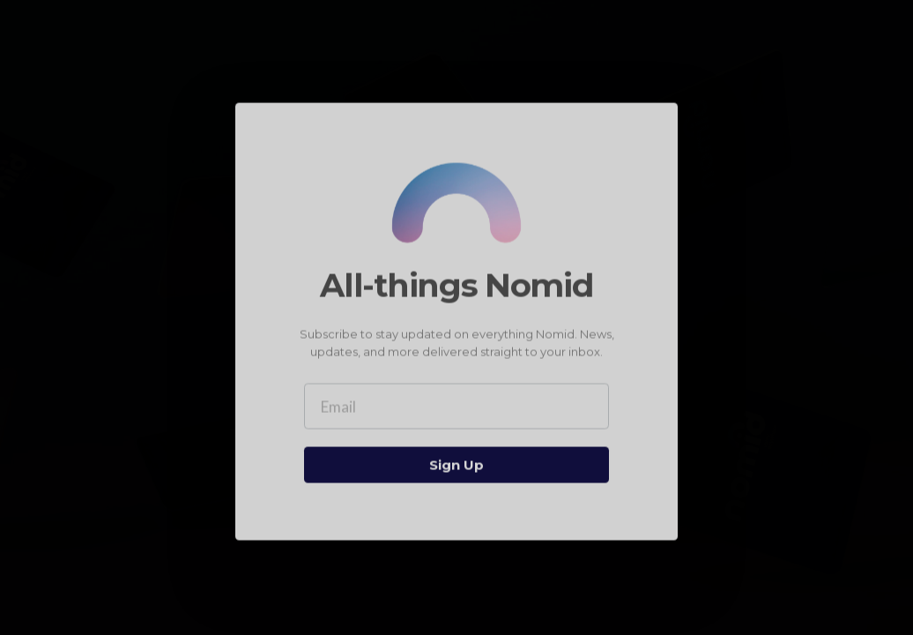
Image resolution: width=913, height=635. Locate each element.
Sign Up (456, 466)
